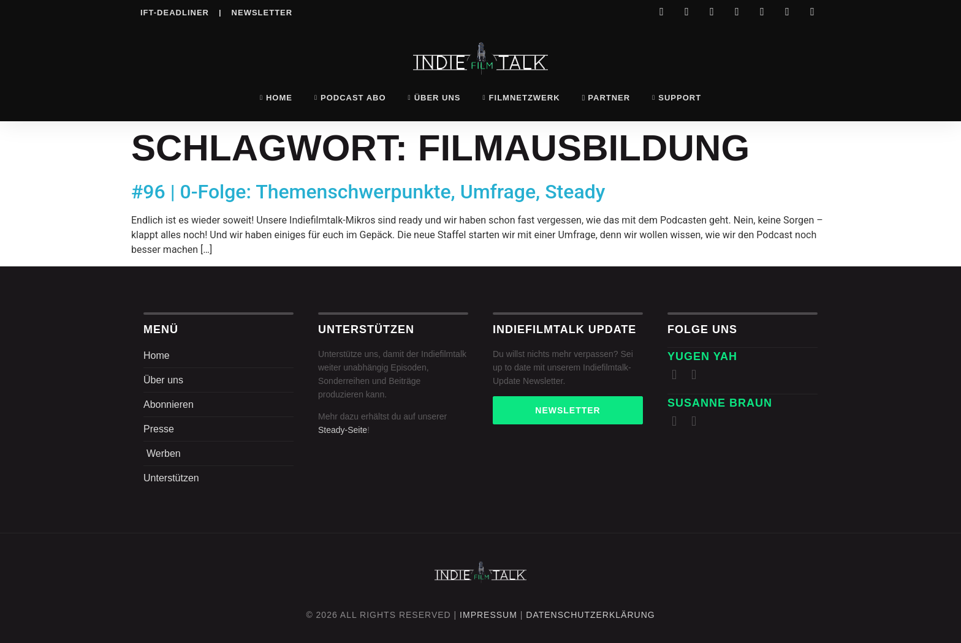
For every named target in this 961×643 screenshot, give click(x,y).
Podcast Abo (350, 97)
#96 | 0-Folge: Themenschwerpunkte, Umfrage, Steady (368, 191)
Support (676, 97)
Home (276, 97)
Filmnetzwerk (521, 97)
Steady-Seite (342, 430)
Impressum (488, 615)
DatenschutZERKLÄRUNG (590, 615)
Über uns (434, 97)
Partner (606, 97)
